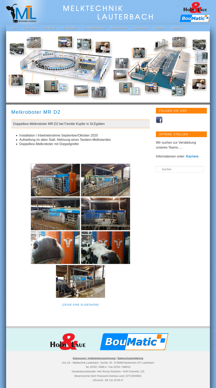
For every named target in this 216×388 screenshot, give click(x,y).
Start (14, 28)
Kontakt (176, 28)
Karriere (160, 28)
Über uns (30, 28)
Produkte (49, 28)
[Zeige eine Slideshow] (80, 304)
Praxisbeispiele (94, 28)
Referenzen (119, 28)
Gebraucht (140, 28)
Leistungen (69, 28)
